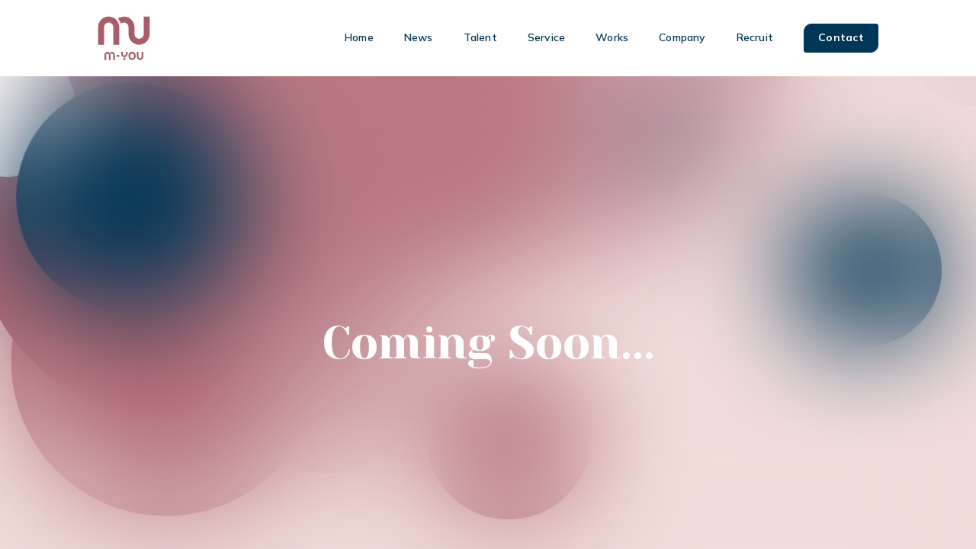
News (418, 37)
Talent (480, 37)
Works (612, 37)
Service (546, 37)
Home (359, 37)
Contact (841, 37)
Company (682, 37)
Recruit (755, 37)
